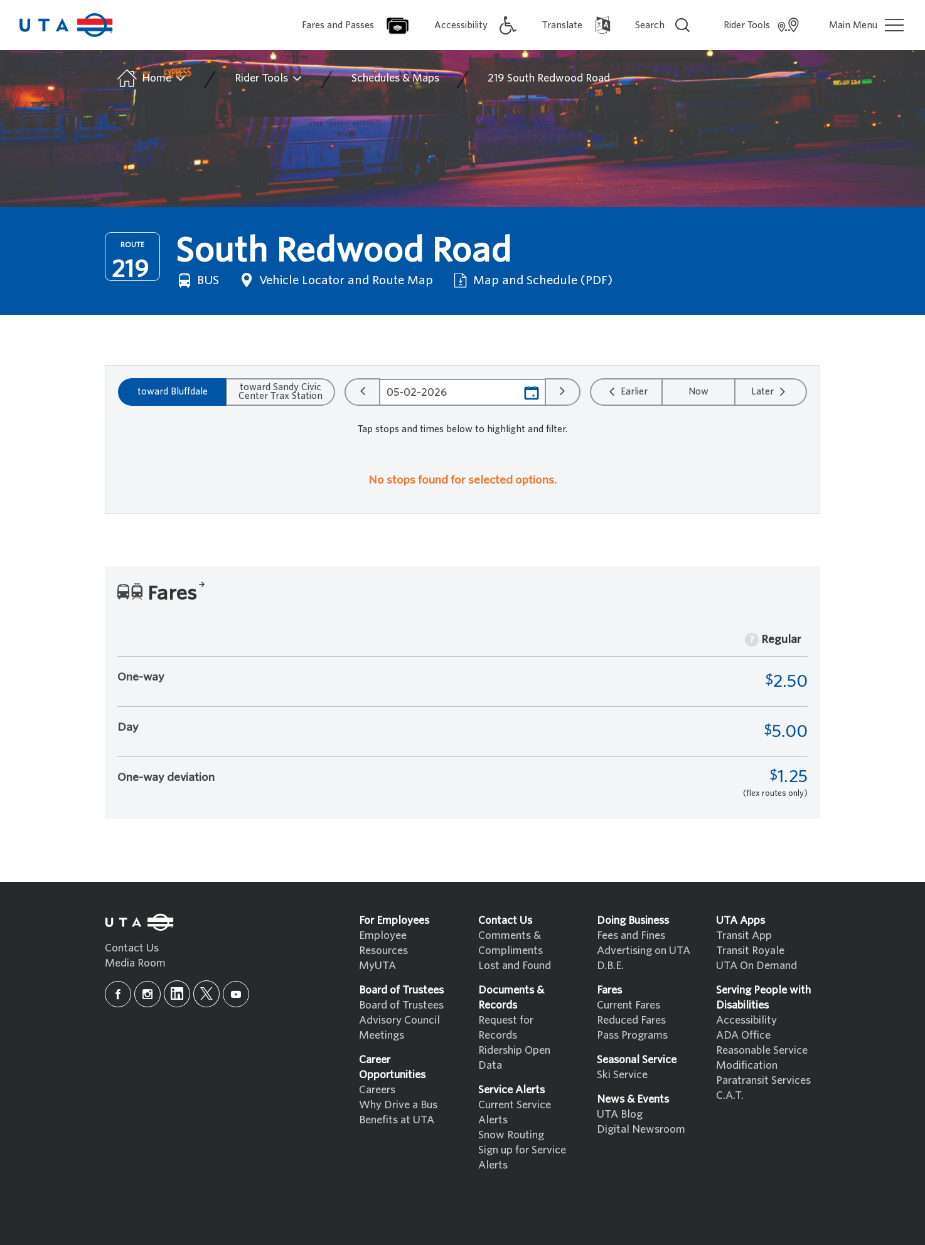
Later (770, 391)
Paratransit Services (763, 1080)
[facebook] (118, 994)
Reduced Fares (631, 1020)
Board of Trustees (401, 1005)
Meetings (381, 1035)
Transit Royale (750, 950)
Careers (377, 1090)
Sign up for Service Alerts (522, 1157)
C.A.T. (730, 1095)
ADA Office (743, 1035)
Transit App (744, 935)
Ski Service (622, 1075)
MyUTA (377, 966)
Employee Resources (383, 943)
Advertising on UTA (643, 950)
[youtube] (236, 994)
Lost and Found (514, 966)
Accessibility (746, 1020)
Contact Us (132, 948)
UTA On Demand (756, 966)
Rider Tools (269, 78)
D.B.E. (610, 966)
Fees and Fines (631, 935)
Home (150, 78)
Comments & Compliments (510, 943)
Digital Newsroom (641, 1129)
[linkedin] (177, 993)
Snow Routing (511, 1135)
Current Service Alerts (514, 1112)
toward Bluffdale (172, 391)
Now (698, 391)
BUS (197, 280)
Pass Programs (632, 1035)
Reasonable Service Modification (762, 1057)
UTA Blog (620, 1114)
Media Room (135, 963)
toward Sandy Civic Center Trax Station (280, 391)
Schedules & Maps (395, 78)
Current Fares (628, 1005)
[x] (206, 993)
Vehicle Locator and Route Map (335, 280)
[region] (462, 483)
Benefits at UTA (396, 1120)
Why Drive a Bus (398, 1105)
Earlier (627, 391)
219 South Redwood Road (549, 78)
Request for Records (505, 1027)
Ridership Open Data (514, 1057)
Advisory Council (399, 1020)
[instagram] (147, 994)
